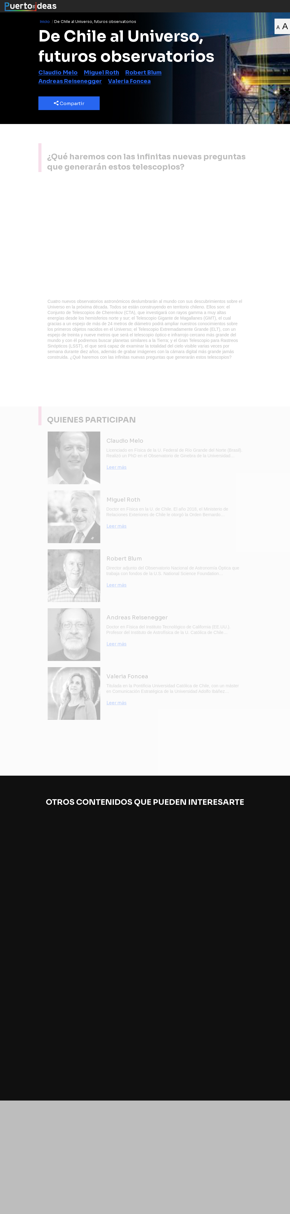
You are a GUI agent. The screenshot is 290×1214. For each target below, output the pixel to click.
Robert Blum (143, 72)
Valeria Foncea (129, 81)
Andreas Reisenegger (70, 81)
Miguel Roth (101, 72)
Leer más (116, 467)
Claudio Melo (58, 72)
